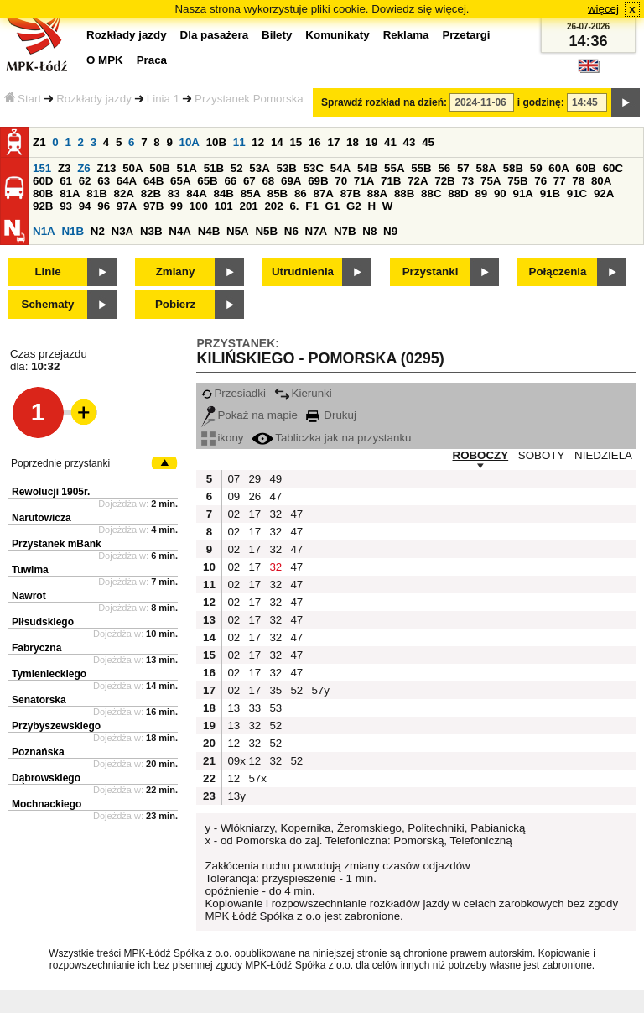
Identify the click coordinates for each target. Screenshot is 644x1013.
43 (409, 142)
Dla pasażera (214, 35)
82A (123, 193)
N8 (369, 231)
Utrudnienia (303, 271)
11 (239, 142)
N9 (390, 231)
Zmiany (175, 271)
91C (577, 193)
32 (275, 514)
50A (132, 168)
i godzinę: (540, 102)
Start (22, 98)
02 (233, 514)
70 (341, 181)
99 (176, 206)
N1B (72, 231)
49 (275, 479)
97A (127, 206)
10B (216, 142)
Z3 (64, 168)
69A (291, 181)
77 (559, 181)
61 (66, 181)
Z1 (39, 142)
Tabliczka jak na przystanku (331, 437)
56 (444, 168)
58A (485, 168)
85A (251, 193)
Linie (47, 271)
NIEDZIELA (603, 455)
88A (377, 193)
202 (273, 206)
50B (159, 168)
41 (390, 142)
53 (275, 708)
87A (323, 193)
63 (103, 181)
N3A (123, 231)
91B (550, 193)
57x (256, 778)
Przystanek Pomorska (249, 98)
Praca (152, 60)
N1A (44, 231)
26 (254, 496)
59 (536, 168)
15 (295, 142)
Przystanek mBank (56, 544)
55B (421, 168)
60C (613, 168)
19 (372, 142)
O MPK (104, 60)
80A (601, 181)
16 (315, 142)
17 (333, 142)
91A (522, 193)
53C (314, 168)
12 (258, 142)
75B (517, 181)
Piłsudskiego (43, 622)
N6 (291, 231)
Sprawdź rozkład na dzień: (384, 102)
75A (490, 181)
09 (233, 496)
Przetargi (466, 35)
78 (578, 181)
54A (340, 168)
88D (458, 193)
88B (404, 193)
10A (189, 142)
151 (42, 168)
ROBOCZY (481, 455)
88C (431, 193)
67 (249, 181)
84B (223, 193)
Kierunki (303, 393)
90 (500, 193)
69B (318, 181)
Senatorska (39, 700)
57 (463, 168)
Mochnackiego (46, 804)
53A (259, 168)
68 (268, 181)
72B (444, 181)
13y (235, 796)
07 (233, 479)
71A (364, 181)
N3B (151, 231)
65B (207, 181)
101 (224, 206)
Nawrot (29, 596)
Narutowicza (41, 518)
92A (604, 193)
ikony (222, 437)
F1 (312, 206)
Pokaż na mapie (249, 415)
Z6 (84, 168)
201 (249, 206)
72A (418, 181)
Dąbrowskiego (46, 778)
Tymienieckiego (49, 674)
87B (350, 193)
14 (277, 142)
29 (254, 479)
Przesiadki (233, 393)
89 (481, 193)
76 (540, 181)
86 (300, 193)
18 (352, 142)
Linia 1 (163, 98)
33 (254, 708)
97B (153, 206)
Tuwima (30, 570)
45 (428, 142)
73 (467, 181)
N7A (316, 231)
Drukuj (331, 415)
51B (214, 168)
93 (66, 206)
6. (294, 206)
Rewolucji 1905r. (51, 492)
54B (367, 168)
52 (237, 168)
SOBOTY (541, 455)
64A (127, 181)
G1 (332, 206)
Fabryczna (36, 648)
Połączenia (558, 271)
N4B (209, 231)
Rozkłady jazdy (94, 98)
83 (174, 193)
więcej (603, 9)
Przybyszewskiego (56, 726)
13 (233, 708)
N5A (237, 231)
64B (153, 181)
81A (70, 193)
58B (513, 168)
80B (43, 193)
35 (275, 690)
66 (230, 181)
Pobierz (175, 304)
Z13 (106, 168)
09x (235, 761)
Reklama (406, 35)
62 (85, 181)
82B (151, 193)
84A (196, 193)
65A (180, 181)
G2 (353, 206)
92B (43, 206)
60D (43, 181)
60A (558, 168)
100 (199, 206)
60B (585, 168)
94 (85, 206)
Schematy (48, 304)
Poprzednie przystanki (60, 463)
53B (286, 168)
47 (275, 496)
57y (319, 690)
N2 (98, 231)
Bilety (277, 35)
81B (96, 193)
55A (394, 168)
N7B (345, 231)
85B (277, 193)
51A (186, 168)
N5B (266, 231)
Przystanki (430, 271)
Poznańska (38, 752)
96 (103, 206)
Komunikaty (337, 35)
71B (391, 181)
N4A (180, 231)
